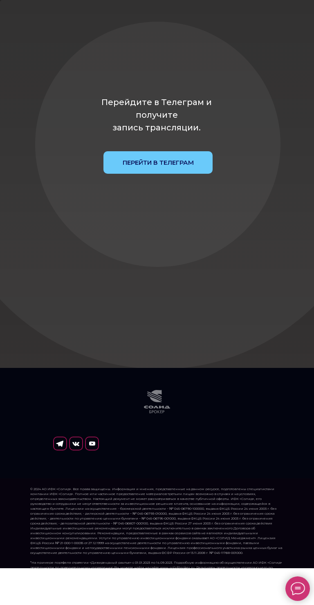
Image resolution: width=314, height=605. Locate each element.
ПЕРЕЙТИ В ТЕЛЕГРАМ (158, 162)
